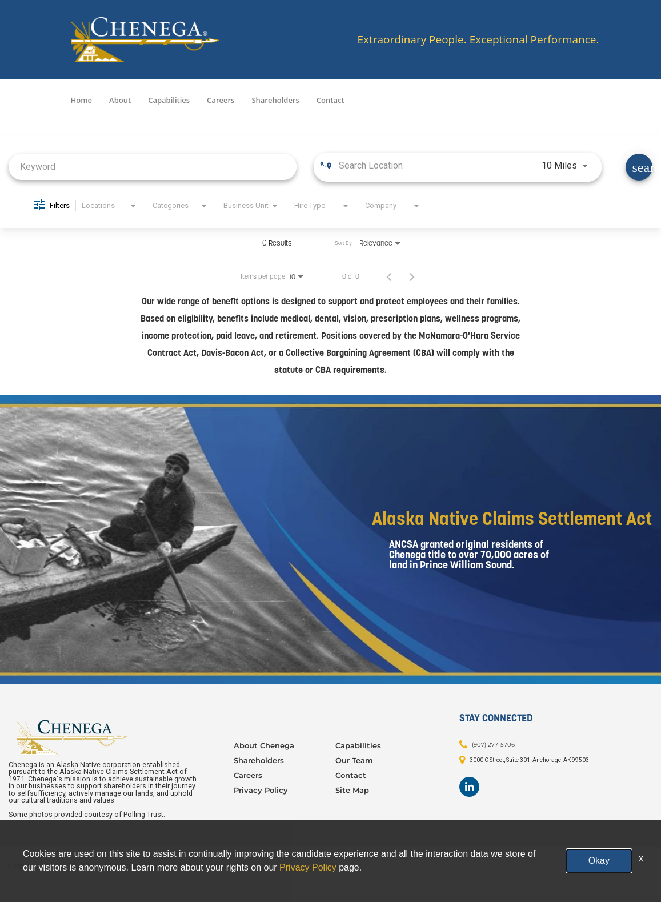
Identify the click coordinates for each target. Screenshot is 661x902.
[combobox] (152, 166)
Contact (330, 100)
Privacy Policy (261, 790)
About (120, 100)
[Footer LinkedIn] (469, 787)
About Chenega (264, 745)
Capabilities (169, 100)
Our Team (354, 760)
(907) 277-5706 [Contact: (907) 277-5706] (493, 744)
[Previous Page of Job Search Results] (389, 276)
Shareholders (275, 100)
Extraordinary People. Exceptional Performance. (478, 39)
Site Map (352, 790)
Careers (220, 100)
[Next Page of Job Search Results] (411, 276)
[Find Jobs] (639, 167)
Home (82, 100)
